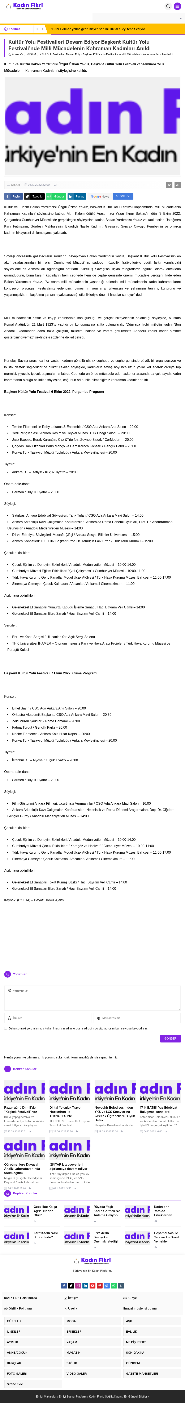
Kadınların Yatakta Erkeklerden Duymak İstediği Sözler (166, 1215)
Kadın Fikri (96, 1396)
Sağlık (109, 1396)
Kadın (118, 1396)
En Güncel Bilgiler (135, 1396)
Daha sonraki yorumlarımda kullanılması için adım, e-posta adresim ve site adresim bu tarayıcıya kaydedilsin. (78, 1028)
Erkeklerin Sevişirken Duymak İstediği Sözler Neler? (106, 1239)
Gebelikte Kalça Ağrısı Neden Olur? (45, 1211)
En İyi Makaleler (46, 1396)
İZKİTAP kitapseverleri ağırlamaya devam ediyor (68, 1166)
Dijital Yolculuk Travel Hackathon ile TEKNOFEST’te (65, 1112)
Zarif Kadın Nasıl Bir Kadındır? (46, 1235)
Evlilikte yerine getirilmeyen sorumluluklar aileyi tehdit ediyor (98, 29)
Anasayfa (15, 54)
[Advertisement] (92, 935)
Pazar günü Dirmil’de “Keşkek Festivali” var (20, 1110)
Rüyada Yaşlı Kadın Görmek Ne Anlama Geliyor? (107, 1211)
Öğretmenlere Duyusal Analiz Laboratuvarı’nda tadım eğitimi (22, 1168)
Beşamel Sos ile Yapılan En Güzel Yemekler (166, 1237)
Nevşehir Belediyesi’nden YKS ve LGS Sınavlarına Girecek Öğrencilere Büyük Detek (115, 1114)
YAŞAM (31, 54)
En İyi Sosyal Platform (72, 1396)
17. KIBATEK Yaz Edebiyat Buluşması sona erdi (158, 1110)
